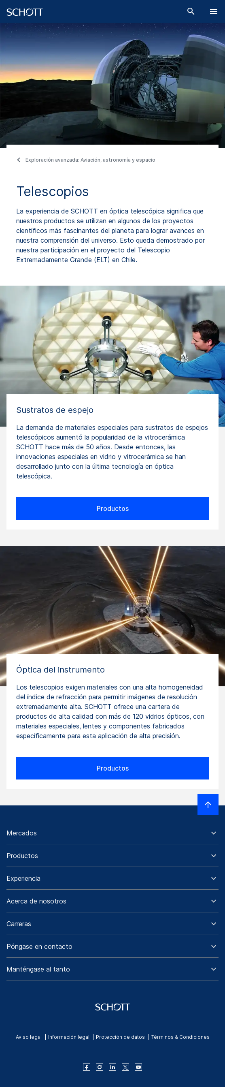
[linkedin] (112, 1067)
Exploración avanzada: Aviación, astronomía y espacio (90, 160)
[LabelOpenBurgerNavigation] (214, 11)
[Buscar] (191, 11)
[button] (112, 833)
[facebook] (86, 1067)
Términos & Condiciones (180, 1037)
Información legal (68, 1037)
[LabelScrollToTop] (208, 804)
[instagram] (99, 1067)
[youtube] (138, 1067)
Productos (113, 508)
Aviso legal (29, 1037)
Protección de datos (120, 1037)
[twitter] (125, 1067)
